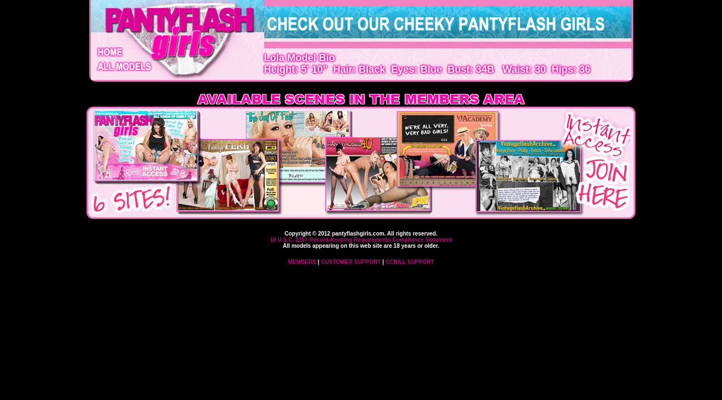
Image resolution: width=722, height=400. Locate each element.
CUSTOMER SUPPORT (351, 262)
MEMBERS (303, 262)
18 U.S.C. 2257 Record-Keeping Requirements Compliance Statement (361, 240)
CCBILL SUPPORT (410, 262)
